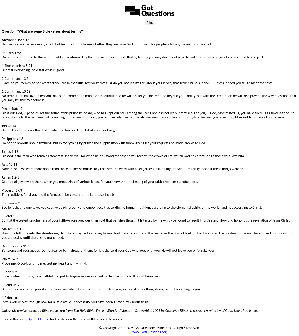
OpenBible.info (38, 319)
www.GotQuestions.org (149, 332)
